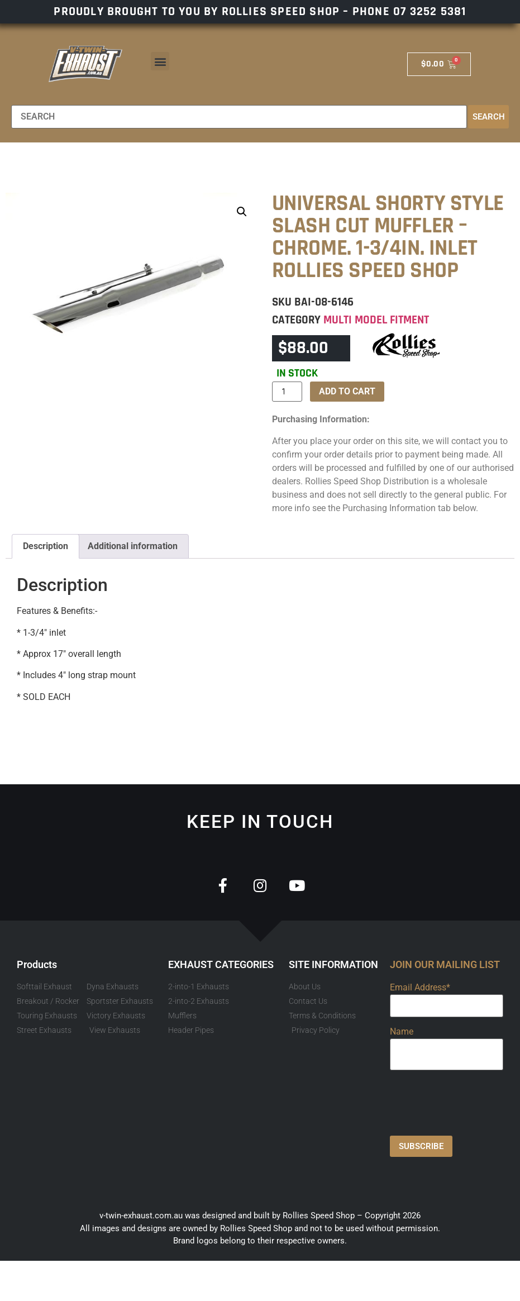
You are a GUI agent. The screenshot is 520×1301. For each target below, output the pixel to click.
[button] (160, 61)
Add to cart (347, 391)
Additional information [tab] (133, 546)
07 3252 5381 (429, 12)
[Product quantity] (287, 392)
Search (489, 117)
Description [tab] (45, 546)
